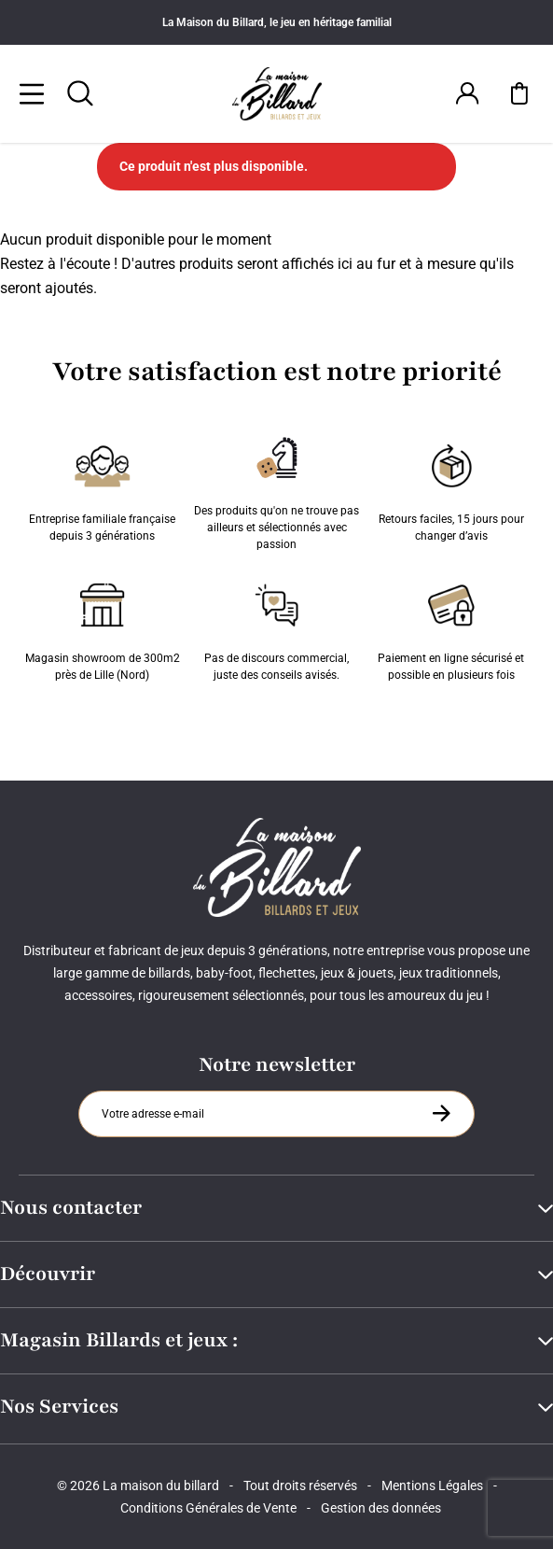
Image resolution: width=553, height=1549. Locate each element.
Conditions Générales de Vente (208, 1507)
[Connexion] (467, 93)
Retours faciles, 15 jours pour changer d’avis (451, 489)
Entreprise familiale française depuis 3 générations (102, 489)
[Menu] (32, 93)
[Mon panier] (519, 93)
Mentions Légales (432, 1485)
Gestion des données (381, 1507)
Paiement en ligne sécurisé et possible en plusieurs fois (451, 628)
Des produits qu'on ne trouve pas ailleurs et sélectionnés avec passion (276, 489)
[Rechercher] (80, 93)
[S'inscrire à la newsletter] (441, 1113)
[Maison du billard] (276, 93)
